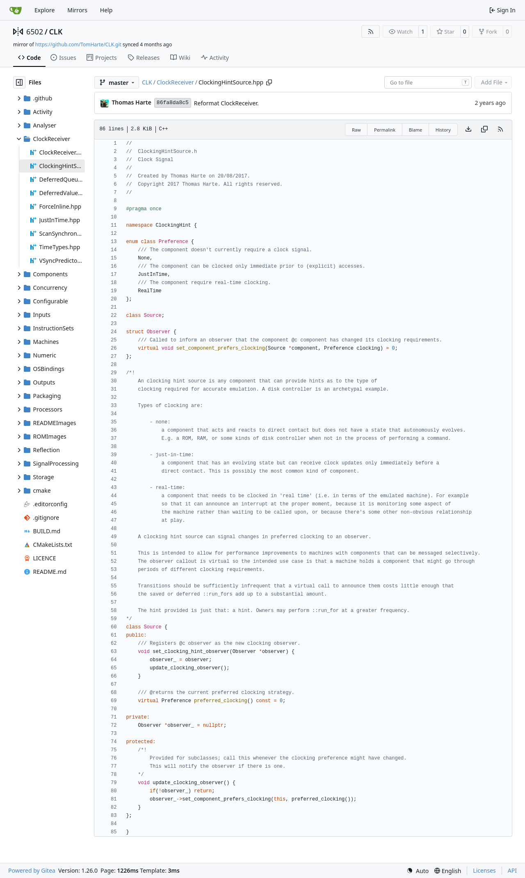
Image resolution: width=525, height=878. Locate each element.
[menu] (417, 871)
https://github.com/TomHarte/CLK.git (78, 44)
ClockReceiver (175, 82)
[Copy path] (269, 82)
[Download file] (468, 129)
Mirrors (77, 10)
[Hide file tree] (19, 82)
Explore (44, 10)
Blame (415, 130)
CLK (55, 31)
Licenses (484, 870)
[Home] (15, 10)
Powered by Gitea (31, 870)
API (512, 870)
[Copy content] (484, 129)
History (443, 130)
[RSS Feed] (370, 31)
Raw (356, 130)
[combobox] (428, 82)
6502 (34, 31)
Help (106, 10)
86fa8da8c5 (173, 103)
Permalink (384, 130)
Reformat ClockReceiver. (226, 103)
